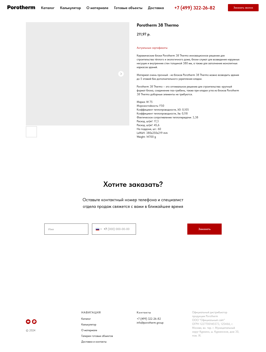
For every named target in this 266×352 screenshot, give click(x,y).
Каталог (47, 8)
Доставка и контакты (94, 341)
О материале (97, 8)
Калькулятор (70, 8)
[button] (243, 7)
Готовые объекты (128, 8)
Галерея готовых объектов (97, 336)
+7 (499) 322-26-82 (194, 8)
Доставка (156, 8)
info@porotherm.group (150, 322)
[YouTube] (28, 321)
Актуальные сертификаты (152, 47)
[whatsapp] (34, 321)
